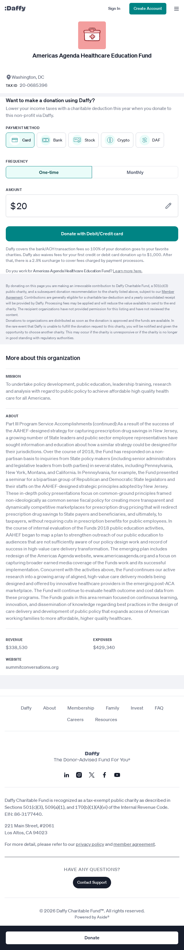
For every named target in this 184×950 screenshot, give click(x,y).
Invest (137, 708)
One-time (49, 172)
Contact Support (92, 882)
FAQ (159, 708)
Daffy (26, 708)
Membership (80, 708)
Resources (106, 719)
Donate (92, 937)
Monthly (135, 172)
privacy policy (90, 844)
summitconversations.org (32, 667)
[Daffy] (15, 9)
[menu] (175, 8)
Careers (75, 719)
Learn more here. (127, 270)
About (49, 708)
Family (112, 708)
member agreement (134, 844)
